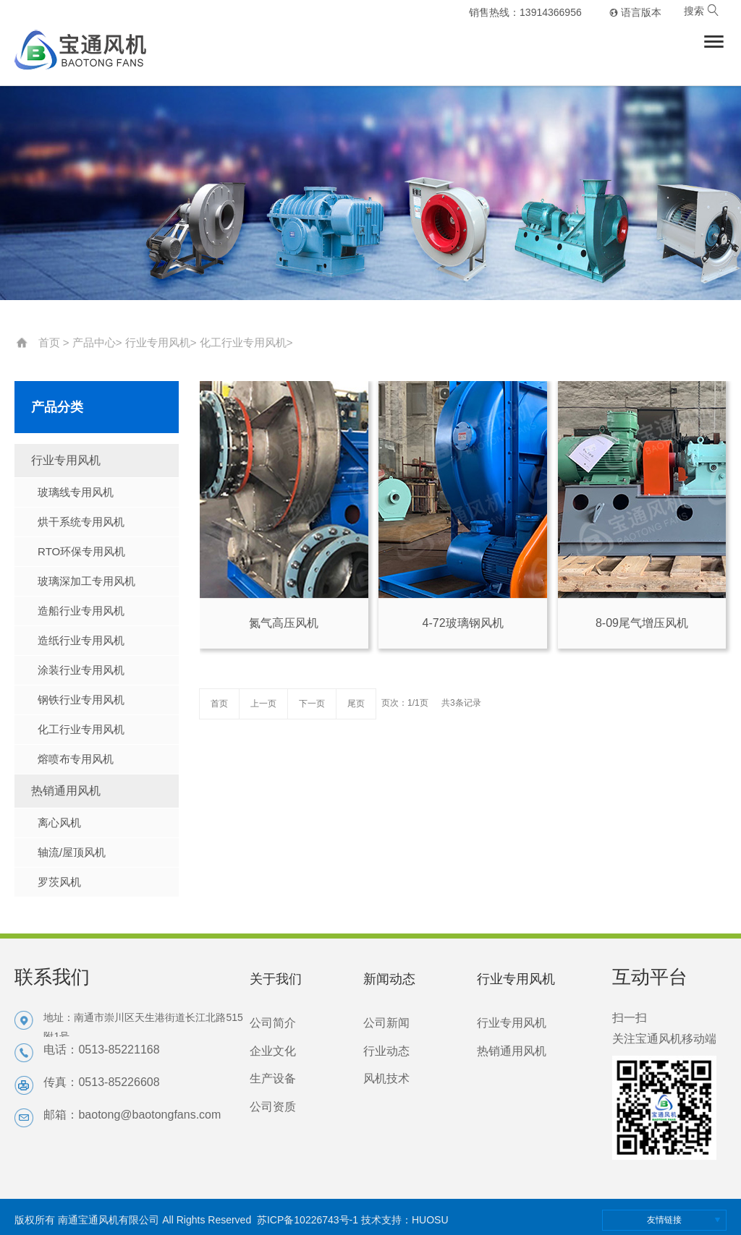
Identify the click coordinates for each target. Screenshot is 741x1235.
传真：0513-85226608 (101, 1082)
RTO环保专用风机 (81, 551)
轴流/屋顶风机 (72, 852)
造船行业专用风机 (81, 610)
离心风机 (59, 822)
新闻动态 (389, 979)
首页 (49, 342)
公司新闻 (386, 1023)
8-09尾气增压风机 (642, 623)
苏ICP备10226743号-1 (307, 1220)
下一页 (312, 703)
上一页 (263, 703)
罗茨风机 (59, 882)
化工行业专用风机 (243, 342)
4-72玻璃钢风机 (463, 623)
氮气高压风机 (283, 623)
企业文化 (273, 1051)
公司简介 (273, 1023)
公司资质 (273, 1107)
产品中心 (94, 342)
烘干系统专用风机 (81, 522)
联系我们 (52, 977)
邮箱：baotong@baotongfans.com (132, 1114)
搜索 (701, 11)
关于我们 (276, 979)
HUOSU (430, 1220)
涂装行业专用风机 (81, 670)
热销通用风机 (66, 791)
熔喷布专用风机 (76, 759)
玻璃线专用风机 (76, 492)
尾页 (356, 703)
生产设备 (273, 1078)
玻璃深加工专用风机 (86, 581)
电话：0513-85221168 (101, 1049)
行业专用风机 (157, 342)
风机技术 (386, 1078)
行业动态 (386, 1051)
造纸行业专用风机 (81, 640)
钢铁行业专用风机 (81, 699)
